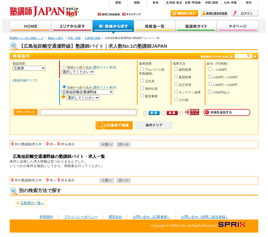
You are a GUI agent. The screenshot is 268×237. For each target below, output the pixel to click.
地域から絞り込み (77, 67)
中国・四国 (74, 38)
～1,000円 (217, 69)
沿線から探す (113, 26)
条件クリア (154, 125)
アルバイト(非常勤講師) (152, 71)
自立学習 (182, 84)
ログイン (244, 13)
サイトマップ (131, 14)
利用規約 (46, 217)
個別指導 (182, 69)
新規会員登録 (214, 13)
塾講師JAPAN (30, 26)
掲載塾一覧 (154, 26)
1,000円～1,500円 (222, 77)
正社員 (147, 81)
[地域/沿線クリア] (25, 80)
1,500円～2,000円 (222, 84)
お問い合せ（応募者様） (151, 217)
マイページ (237, 26)
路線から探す (56, 38)
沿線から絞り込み (77, 87)
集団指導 (182, 77)
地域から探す (72, 26)
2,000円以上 (219, 92)
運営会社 (115, 217)
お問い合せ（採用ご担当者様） (205, 217)
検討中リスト (184, 13)
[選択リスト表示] (104, 67)
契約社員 (149, 88)
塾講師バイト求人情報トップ (27, 38)
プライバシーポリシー (81, 217)
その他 (181, 100)
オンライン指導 (187, 92)
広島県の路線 (92, 38)
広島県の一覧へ (32, 203)
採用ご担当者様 (109, 14)
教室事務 (149, 96)
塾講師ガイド (196, 26)
